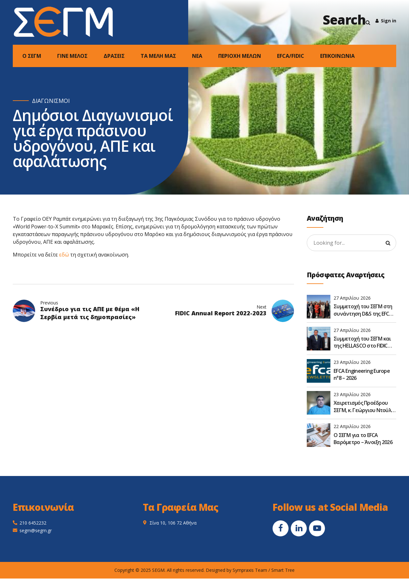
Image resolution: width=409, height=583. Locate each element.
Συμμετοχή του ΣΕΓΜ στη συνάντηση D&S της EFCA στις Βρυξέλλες (363, 310)
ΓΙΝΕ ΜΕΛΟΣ (72, 55)
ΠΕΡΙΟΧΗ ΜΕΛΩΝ (239, 55)
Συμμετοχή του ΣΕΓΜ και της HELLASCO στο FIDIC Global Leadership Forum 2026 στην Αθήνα (362, 342)
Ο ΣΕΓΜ (31, 55)
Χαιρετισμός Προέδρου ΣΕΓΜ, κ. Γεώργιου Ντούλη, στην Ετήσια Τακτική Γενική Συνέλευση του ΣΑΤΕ (364, 406)
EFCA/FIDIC (290, 55)
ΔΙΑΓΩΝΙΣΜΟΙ (51, 100)
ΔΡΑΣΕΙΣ (114, 55)
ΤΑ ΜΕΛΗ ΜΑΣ (158, 55)
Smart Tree (283, 570)
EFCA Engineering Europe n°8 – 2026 (362, 374)
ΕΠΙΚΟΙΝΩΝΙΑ (337, 55)
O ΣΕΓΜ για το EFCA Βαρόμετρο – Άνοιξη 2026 (363, 439)
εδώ (64, 254)
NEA (197, 55)
